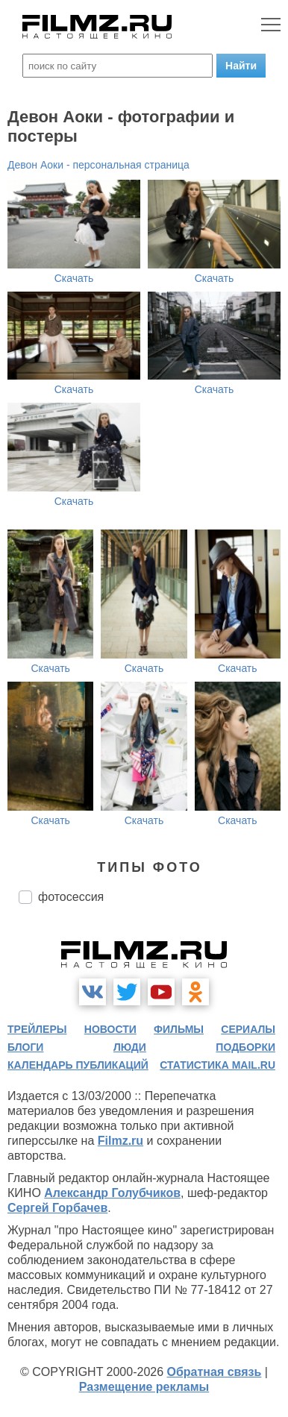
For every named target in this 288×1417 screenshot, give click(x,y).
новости (110, 1029)
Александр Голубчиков (112, 1193)
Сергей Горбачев (57, 1207)
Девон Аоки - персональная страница (98, 165)
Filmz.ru (120, 1140)
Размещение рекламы (144, 1386)
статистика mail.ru (217, 1065)
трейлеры (37, 1029)
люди (129, 1047)
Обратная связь (214, 1372)
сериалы (248, 1029)
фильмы (179, 1029)
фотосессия (71, 896)
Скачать (74, 278)
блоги (25, 1047)
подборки (245, 1047)
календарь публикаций (77, 1065)
